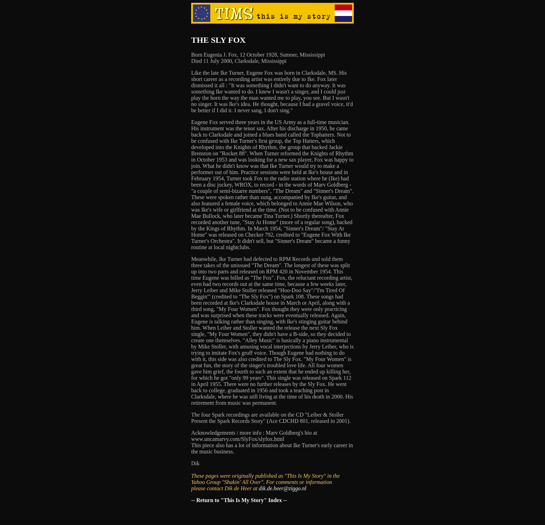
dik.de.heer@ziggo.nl (283, 488)
